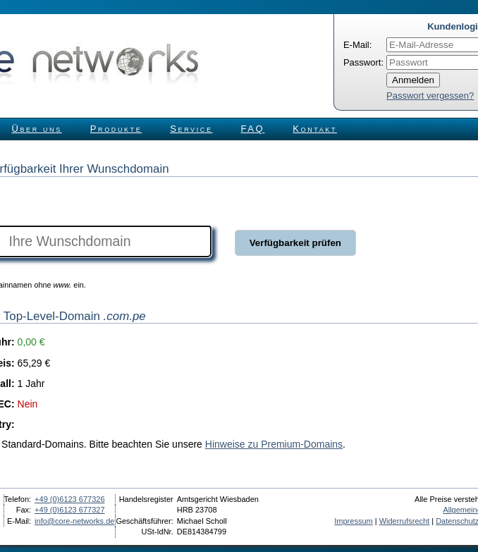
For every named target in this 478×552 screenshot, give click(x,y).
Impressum (353, 521)
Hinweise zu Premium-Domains (274, 444)
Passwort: (363, 62)
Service (191, 128)
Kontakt (315, 128)
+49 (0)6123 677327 (69, 509)
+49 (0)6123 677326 (69, 499)
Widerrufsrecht (404, 521)
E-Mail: (357, 44)
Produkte (116, 128)
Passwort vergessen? (430, 95)
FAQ (253, 128)
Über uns (37, 128)
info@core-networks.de (74, 521)
